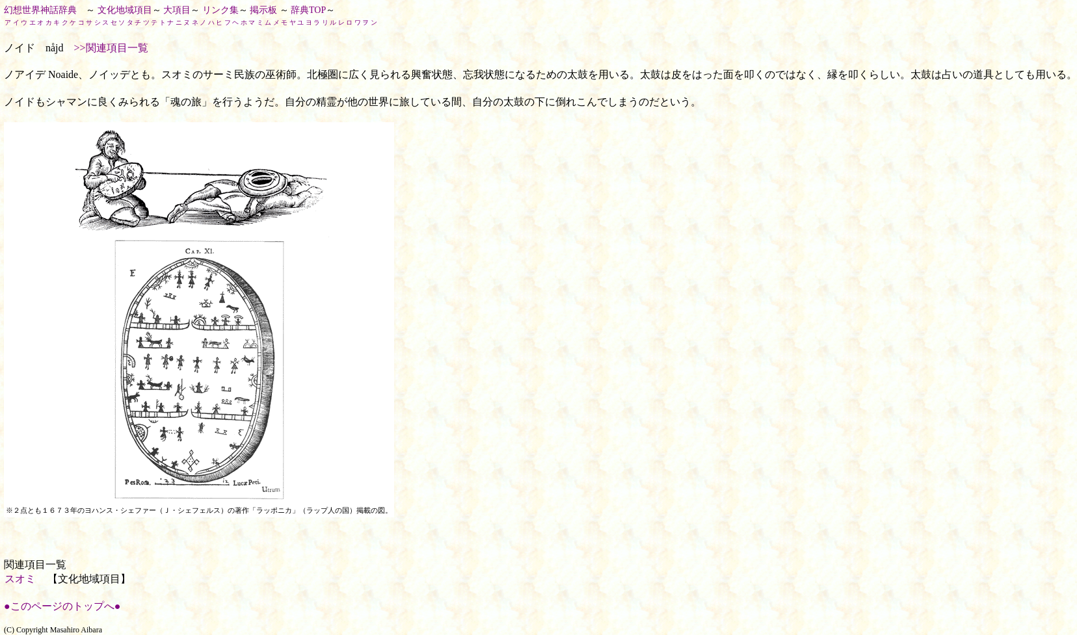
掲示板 (263, 10)
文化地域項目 (125, 10)
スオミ (20, 578)
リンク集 (220, 10)
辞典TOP (308, 10)
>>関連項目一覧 (111, 47)
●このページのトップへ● (62, 606)
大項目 (177, 10)
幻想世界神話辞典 (40, 10)
